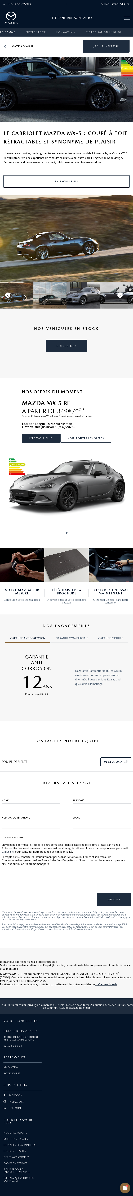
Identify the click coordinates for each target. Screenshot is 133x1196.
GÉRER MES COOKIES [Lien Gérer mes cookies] (16, 1157)
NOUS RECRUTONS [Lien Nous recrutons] (15, 1132)
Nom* (5, 800)
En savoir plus (40, 438)
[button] (106, 46)
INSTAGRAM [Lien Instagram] (13, 1101)
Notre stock (36, 32)
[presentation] (105, 881)
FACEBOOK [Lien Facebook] (12, 1095)
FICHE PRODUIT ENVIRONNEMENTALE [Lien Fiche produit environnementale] (16, 1171)
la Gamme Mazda (106, 984)
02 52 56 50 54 (12, 1045)
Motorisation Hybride (104, 32)
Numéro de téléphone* (16, 817)
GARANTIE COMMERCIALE (72, 638)
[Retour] (5, 46)
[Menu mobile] (127, 18)
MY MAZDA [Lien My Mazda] (10, 1067)
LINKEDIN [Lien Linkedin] (12, 1108)
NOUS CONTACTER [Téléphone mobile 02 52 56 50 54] (17, 4)
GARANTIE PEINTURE (110, 638)
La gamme (7, 32)
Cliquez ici (8, 851)
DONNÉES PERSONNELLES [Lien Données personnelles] (19, 1145)
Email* (76, 817)
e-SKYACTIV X (66, 32)
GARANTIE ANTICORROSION (27, 638)
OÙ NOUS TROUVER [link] (115, 4)
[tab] (27, 639)
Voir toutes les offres (86, 438)
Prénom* (78, 800)
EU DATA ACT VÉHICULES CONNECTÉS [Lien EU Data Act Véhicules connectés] (18, 1179)
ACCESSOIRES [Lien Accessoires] (11, 1073)
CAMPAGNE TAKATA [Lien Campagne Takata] (15, 1163)
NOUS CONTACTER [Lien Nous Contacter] (14, 1151)
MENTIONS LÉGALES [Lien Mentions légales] (15, 1138)
